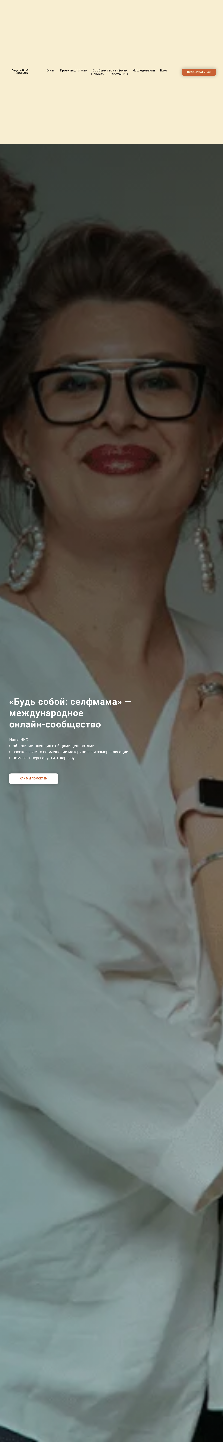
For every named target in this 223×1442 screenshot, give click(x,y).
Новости (97, 74)
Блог (163, 70)
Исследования (144, 70)
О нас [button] (50, 70)
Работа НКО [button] (119, 74)
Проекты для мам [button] (73, 70)
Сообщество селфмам (110, 70)
